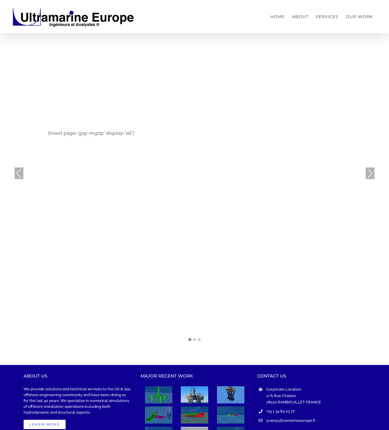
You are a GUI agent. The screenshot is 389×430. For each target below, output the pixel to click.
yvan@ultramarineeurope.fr (291, 420)
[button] (190, 340)
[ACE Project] (194, 394)
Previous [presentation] (19, 173)
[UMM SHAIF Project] (194, 415)
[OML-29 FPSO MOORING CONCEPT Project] (230, 415)
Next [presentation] (370, 173)
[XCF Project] (158, 394)
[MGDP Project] (158, 415)
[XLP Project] (230, 394)
